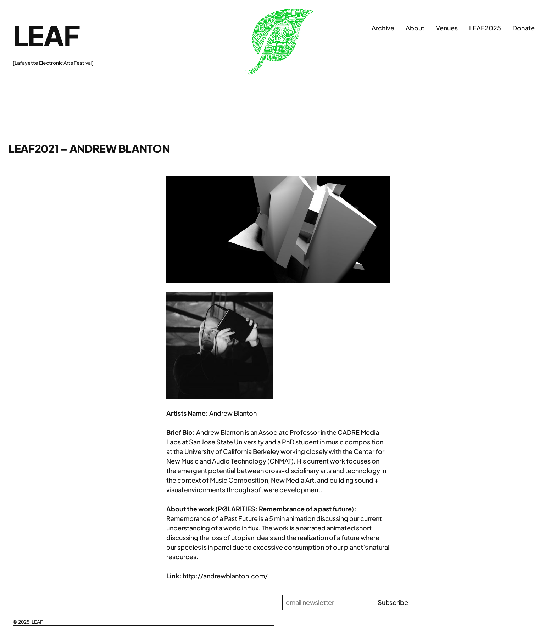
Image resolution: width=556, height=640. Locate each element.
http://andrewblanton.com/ (225, 576)
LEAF (46, 35)
